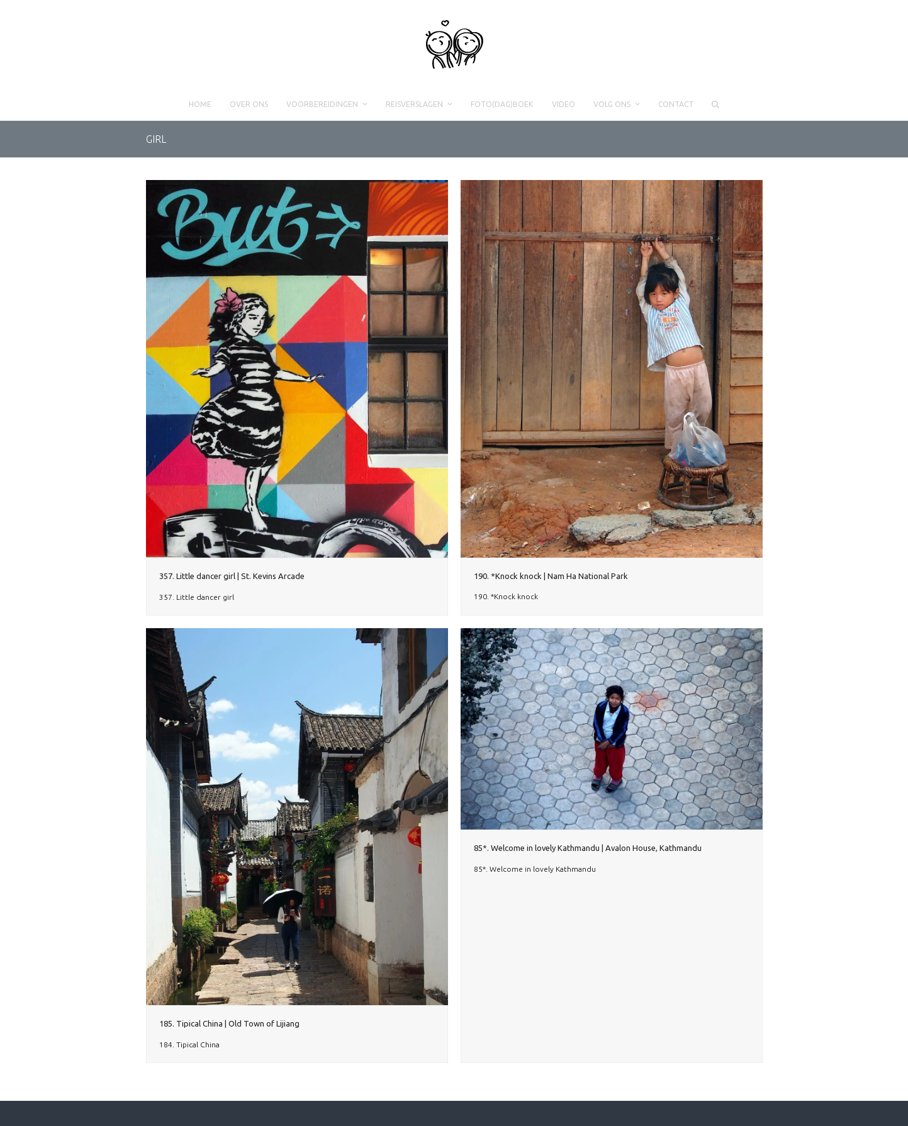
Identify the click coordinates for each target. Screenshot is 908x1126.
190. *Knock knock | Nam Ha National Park (551, 575)
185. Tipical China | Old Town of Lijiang (229, 1023)
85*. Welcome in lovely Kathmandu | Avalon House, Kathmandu (588, 847)
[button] (715, 104)
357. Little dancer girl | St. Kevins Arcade (232, 575)
